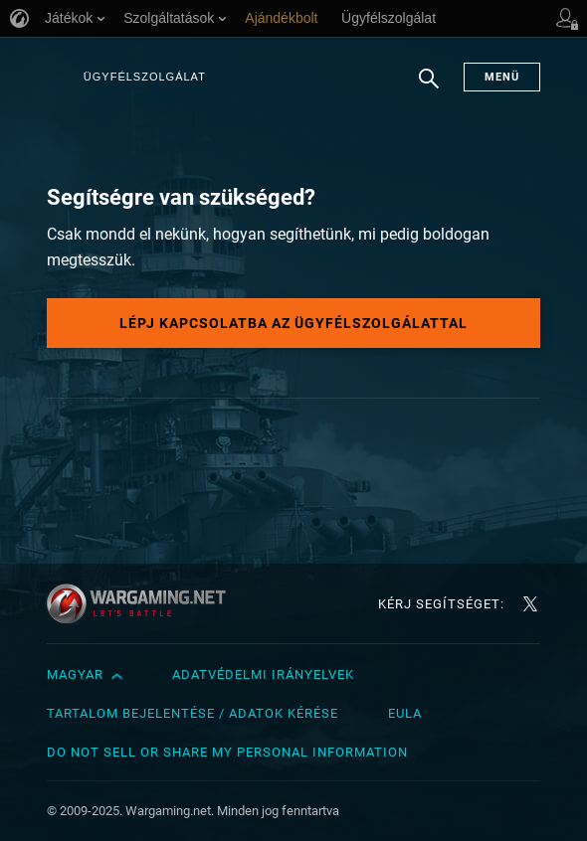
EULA (405, 713)
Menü (502, 77)
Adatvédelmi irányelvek (263, 674)
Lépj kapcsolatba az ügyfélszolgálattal (293, 323)
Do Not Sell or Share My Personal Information (227, 752)
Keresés (429, 88)
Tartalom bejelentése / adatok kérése (192, 713)
